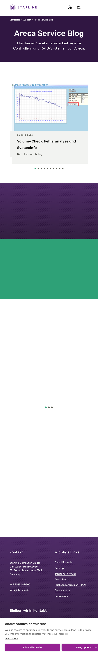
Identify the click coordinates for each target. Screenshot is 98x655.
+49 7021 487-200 (20, 585)
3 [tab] (41, 169)
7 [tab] (53, 169)
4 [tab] (44, 169)
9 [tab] (59, 169)
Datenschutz (62, 590)
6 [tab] (50, 169)
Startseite (15, 20)
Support (27, 20)
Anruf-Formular (64, 562)
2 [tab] (38, 169)
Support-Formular (65, 574)
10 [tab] (62, 169)
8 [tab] (56, 169)
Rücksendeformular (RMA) (70, 585)
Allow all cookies (32, 647)
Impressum (61, 596)
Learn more (11, 638)
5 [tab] (47, 169)
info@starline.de (19, 590)
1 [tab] (35, 169)
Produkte (60, 579)
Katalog (59, 568)
